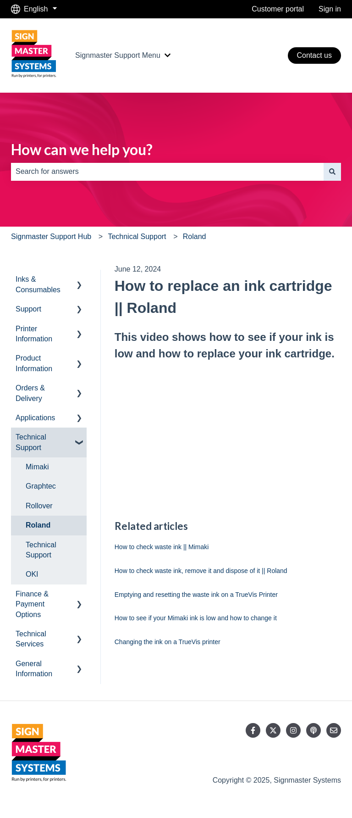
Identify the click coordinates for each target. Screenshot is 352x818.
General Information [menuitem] (34, 669)
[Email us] (333, 730)
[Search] (332, 171)
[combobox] (167, 171)
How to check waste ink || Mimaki (162, 547)
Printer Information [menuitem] (34, 334)
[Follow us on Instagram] (293, 730)
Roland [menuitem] (38, 525)
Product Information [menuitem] (34, 363)
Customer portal (278, 9)
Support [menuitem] (28, 309)
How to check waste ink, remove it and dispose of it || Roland (201, 570)
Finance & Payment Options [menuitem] (32, 604)
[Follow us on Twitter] (273, 730)
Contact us (314, 55)
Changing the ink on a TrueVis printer (167, 641)
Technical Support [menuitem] (31, 442)
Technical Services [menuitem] (31, 639)
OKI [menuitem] (32, 574)
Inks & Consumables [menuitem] (38, 284)
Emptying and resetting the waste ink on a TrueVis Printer (196, 594)
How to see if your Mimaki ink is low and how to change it (196, 618)
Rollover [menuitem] (39, 506)
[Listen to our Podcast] (313, 730)
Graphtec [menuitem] (41, 486)
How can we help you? (82, 149)
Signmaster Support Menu (117, 55)
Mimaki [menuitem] (37, 467)
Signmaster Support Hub (51, 236)
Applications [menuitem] (35, 418)
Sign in (330, 9)
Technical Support (137, 236)
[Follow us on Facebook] (253, 730)
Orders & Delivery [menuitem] (30, 393)
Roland (194, 236)
